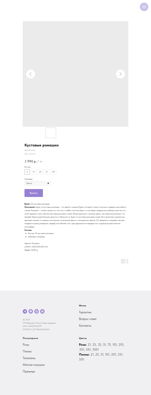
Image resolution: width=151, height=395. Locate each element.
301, (82, 349)
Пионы (27, 351)
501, (89, 349)
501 (81, 359)
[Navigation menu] (144, 7)
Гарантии (85, 312)
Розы (26, 344)
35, (100, 344)
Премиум (29, 371)
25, (95, 344)
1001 (95, 349)
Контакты (85, 325)
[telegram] (25, 311)
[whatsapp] (31, 311)
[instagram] (42, 311)
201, (121, 344)
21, (90, 344)
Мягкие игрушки (34, 364)
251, (120, 354)
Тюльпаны (29, 358)
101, (115, 344)
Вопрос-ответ (88, 319)
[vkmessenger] (36, 311)
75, (110, 344)
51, (105, 344)
